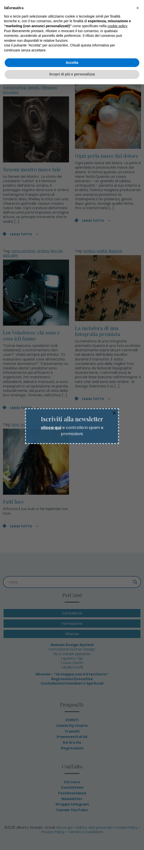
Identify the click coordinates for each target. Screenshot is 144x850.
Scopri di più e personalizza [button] (72, 74)
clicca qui (51, 427)
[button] (138, 8)
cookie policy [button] (117, 26)
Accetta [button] (72, 63)
